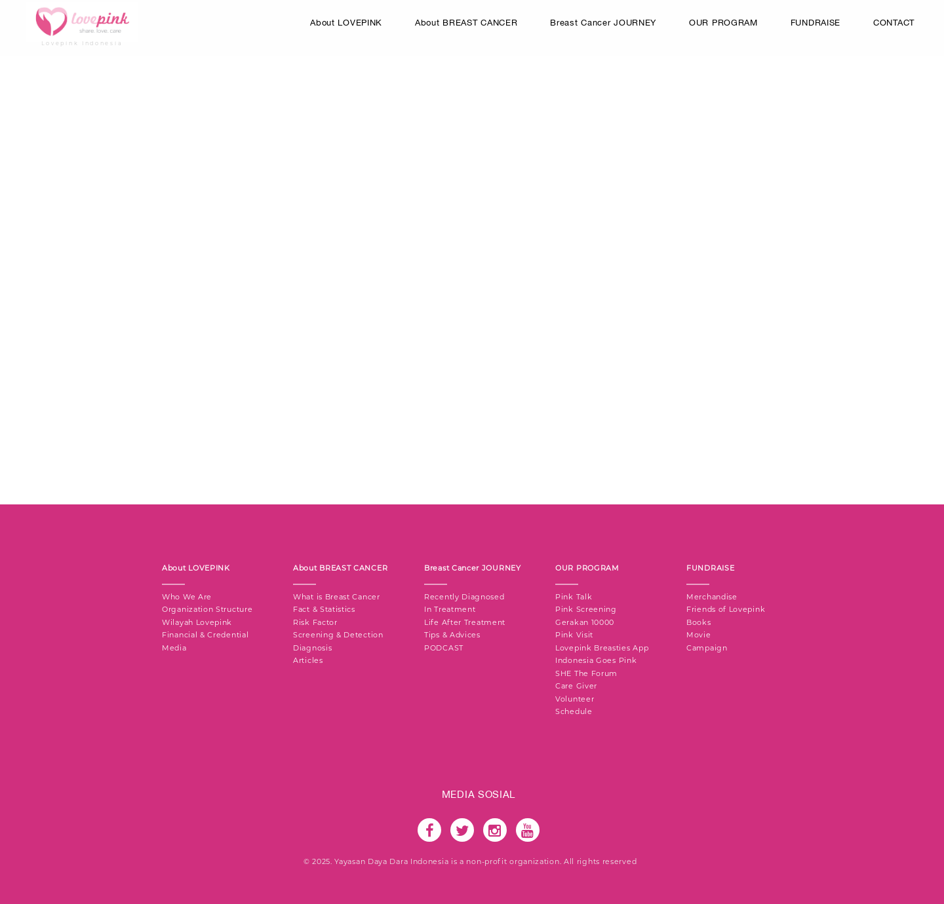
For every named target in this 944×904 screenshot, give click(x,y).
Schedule (574, 711)
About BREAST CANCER (466, 23)
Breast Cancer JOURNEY (603, 23)
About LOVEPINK (346, 23)
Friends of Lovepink (725, 609)
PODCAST (443, 647)
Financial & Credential (205, 634)
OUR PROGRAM (723, 23)
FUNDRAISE (815, 23)
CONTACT (893, 23)
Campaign (707, 647)
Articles (308, 660)
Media (174, 647)
